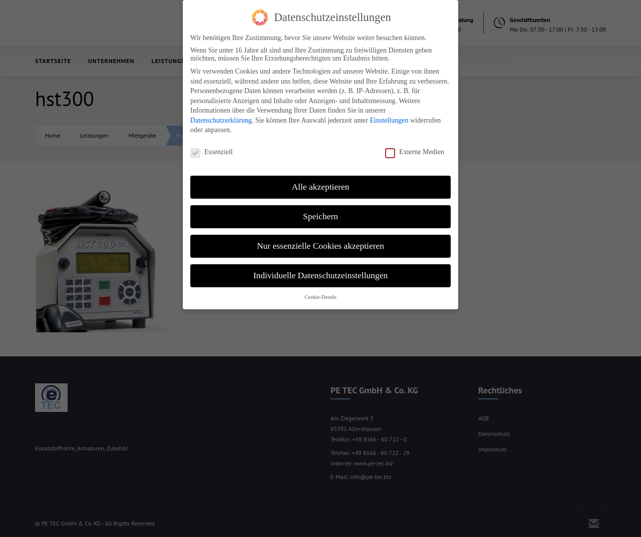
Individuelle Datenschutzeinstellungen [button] (320, 268)
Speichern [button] (320, 209)
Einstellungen (389, 113)
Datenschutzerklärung (221, 113)
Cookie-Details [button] (320, 289)
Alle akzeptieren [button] (320, 179)
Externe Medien (414, 145)
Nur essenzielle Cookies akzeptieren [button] (320, 238)
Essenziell (211, 145)
